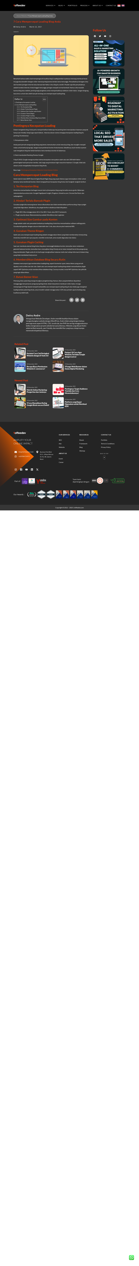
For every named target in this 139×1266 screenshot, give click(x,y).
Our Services (64, 435)
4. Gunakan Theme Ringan (26, 113)
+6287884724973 (24, 456)
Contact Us (106, 435)
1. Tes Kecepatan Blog (25, 107)
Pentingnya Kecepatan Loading (25, 102)
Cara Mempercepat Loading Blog (26, 105)
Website (24, 16)
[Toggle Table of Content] (43, 99)
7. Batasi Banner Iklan (25, 120)
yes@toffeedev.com (25, 452)
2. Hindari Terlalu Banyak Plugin (28, 109)
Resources (84, 435)
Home (18, 16)
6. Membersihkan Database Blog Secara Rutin (32, 118)
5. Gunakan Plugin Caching (27, 116)
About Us (63, 453)
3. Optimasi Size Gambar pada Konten (30, 111)
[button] (71, 300)
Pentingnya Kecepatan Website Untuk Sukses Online (39, 170)
